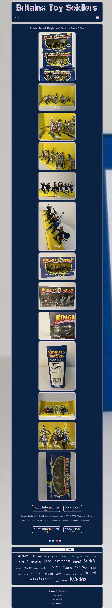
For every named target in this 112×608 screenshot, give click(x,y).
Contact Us (57, 595)
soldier (36, 573)
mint (87, 556)
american (77, 574)
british (89, 561)
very (58, 573)
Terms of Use (57, 603)
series (64, 581)
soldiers (40, 579)
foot (94, 556)
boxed (90, 572)
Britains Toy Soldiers (57, 591)
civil (36, 568)
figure (79, 557)
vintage (81, 566)
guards (55, 556)
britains (78, 579)
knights (28, 567)
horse (73, 557)
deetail (23, 556)
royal (23, 561)
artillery (44, 568)
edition (26, 574)
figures (67, 567)
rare (55, 566)
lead (47, 561)
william (18, 568)
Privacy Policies (57, 599)
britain (62, 561)
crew (19, 574)
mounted (36, 561)
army (64, 556)
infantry (43, 556)
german (67, 574)
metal (49, 573)
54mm (57, 581)
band (77, 561)
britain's (94, 568)
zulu (33, 556)
